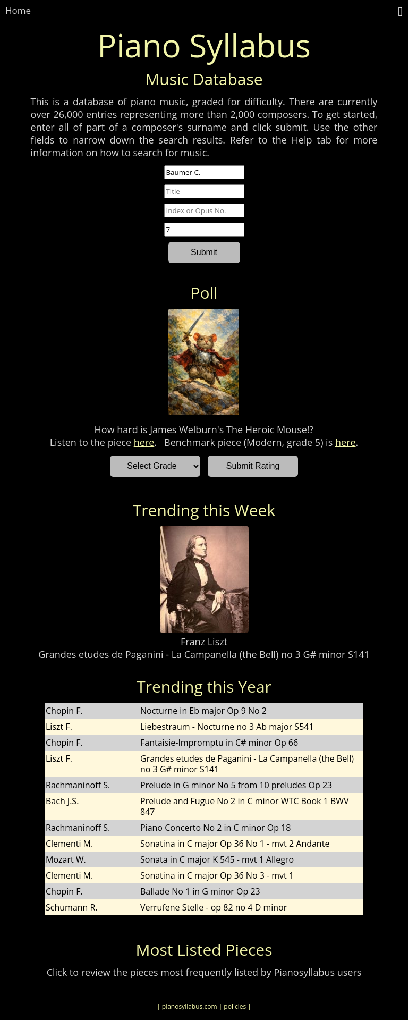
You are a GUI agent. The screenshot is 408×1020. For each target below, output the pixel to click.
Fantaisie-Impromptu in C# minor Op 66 (219, 742)
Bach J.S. (62, 801)
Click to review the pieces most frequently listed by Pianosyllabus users (204, 972)
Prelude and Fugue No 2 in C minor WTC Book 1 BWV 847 (244, 806)
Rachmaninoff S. (78, 785)
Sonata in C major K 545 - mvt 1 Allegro (217, 859)
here (144, 442)
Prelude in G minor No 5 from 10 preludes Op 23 (236, 785)
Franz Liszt (204, 641)
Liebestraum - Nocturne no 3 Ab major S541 (227, 726)
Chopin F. (64, 710)
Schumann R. (72, 907)
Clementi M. (69, 843)
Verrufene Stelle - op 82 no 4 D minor (213, 907)
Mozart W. (66, 859)
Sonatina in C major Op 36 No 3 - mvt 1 (217, 875)
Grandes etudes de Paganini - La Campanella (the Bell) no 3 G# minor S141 (204, 654)
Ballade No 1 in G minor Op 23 (200, 891)
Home (18, 10)
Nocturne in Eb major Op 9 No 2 (203, 710)
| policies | (235, 1006)
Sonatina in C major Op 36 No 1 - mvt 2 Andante (234, 843)
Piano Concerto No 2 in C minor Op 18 (215, 827)
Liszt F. (59, 726)
